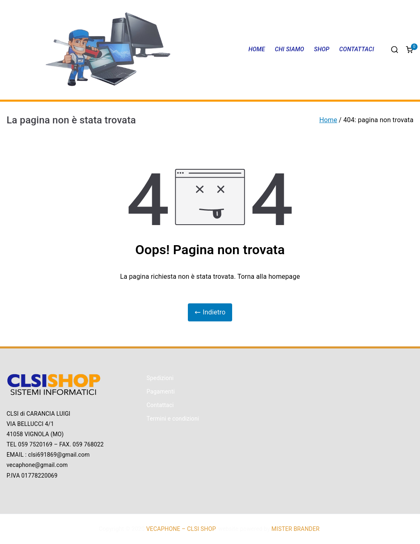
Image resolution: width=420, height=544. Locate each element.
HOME (257, 49)
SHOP (322, 49)
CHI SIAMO (289, 49)
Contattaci (159, 405)
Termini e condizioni (172, 418)
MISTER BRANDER (296, 529)
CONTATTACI (356, 49)
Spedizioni (159, 378)
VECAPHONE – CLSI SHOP (180, 529)
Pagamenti (160, 391)
